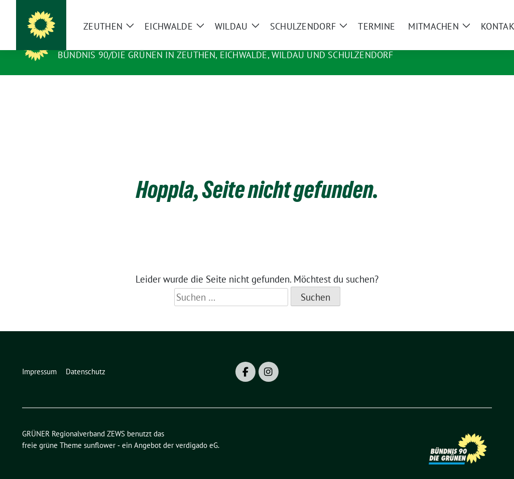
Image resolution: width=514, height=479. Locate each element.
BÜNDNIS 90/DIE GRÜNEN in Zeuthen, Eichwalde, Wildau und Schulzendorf (226, 55)
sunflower (99, 429)
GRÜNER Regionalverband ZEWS (141, 40)
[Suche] (459, 10)
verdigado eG (197, 429)
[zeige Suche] (474, 10)
